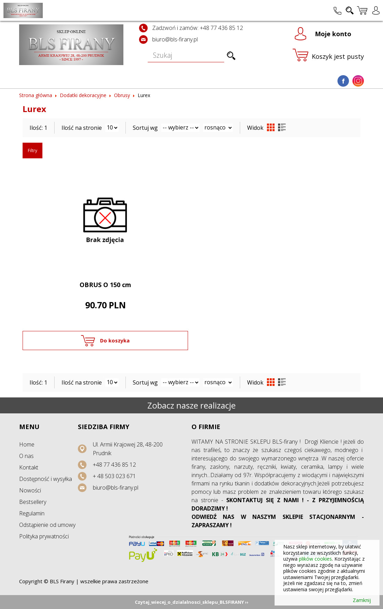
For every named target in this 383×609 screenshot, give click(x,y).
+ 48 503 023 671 (114, 476)
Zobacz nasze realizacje (191, 405)
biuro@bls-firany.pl (175, 39)
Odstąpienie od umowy (47, 525)
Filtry (32, 150)
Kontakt (28, 467)
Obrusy (122, 95)
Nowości (30, 490)
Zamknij (362, 600)
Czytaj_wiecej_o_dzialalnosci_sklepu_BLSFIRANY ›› (191, 602)
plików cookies (315, 558)
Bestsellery (32, 502)
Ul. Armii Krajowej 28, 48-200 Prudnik (128, 449)
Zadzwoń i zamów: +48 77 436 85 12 (197, 28)
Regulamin (31, 513)
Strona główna (35, 95)
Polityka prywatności (44, 536)
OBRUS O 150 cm (105, 284)
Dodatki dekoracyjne (83, 95)
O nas (26, 456)
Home (26, 444)
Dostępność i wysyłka (45, 479)
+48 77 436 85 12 (114, 464)
